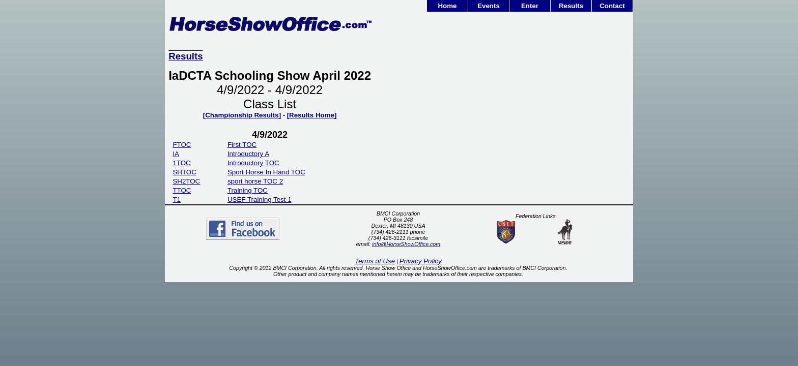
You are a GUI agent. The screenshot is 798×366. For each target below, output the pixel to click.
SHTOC (184, 172)
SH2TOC (186, 181)
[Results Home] (312, 115)
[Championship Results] (242, 115)
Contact (612, 6)
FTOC (182, 144)
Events (488, 6)
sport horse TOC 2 (255, 181)
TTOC (182, 190)
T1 (177, 199)
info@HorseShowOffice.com (406, 244)
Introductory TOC (253, 163)
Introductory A (248, 154)
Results (571, 6)
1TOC (181, 163)
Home (447, 6)
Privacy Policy (421, 261)
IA (176, 154)
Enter (529, 6)
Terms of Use (375, 261)
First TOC (241, 144)
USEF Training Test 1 (259, 199)
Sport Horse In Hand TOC (266, 172)
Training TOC (247, 190)
